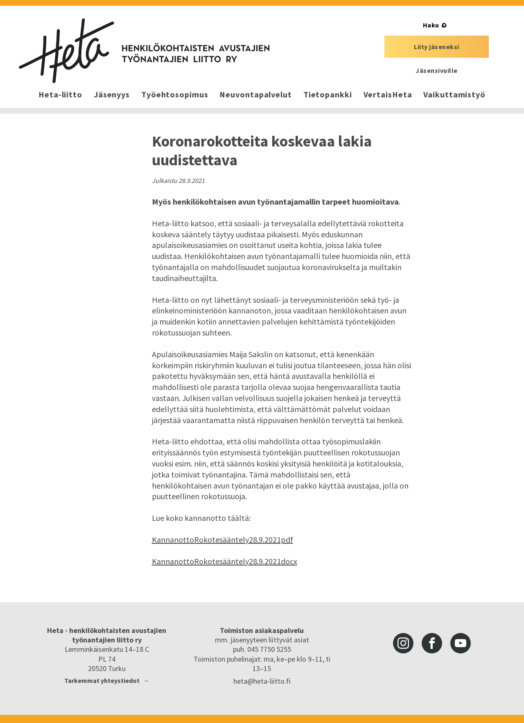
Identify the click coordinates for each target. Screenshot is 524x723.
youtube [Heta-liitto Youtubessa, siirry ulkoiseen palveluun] (460, 643)
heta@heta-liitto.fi (262, 681)
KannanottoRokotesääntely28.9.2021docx (224, 561)
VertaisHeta (388, 94)
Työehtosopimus (174, 94)
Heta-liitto (60, 94)
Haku (431, 25)
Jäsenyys (112, 94)
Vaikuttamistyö (454, 94)
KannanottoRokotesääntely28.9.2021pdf (222, 539)
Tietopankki (327, 94)
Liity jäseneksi (436, 47)
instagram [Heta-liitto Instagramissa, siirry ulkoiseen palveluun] (403, 643)
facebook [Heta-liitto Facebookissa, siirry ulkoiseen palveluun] (432, 643)
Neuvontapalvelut (255, 94)
